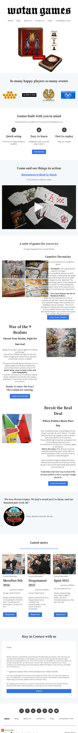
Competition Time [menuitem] (66, 719)
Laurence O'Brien (16, 590)
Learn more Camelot (58, 317)
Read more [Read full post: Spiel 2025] (60, 615)
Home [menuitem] (7, 719)
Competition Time (63, 21)
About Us (28, 21)
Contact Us (39, 21)
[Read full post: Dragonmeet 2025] (38, 564)
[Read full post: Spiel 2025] (64, 564)
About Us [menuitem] (27, 719)
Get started (39, 152)
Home (10, 21)
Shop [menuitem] (52, 719)
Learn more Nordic (20, 396)
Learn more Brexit (58, 483)
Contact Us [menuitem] (40, 719)
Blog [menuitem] (16, 719)
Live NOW (39, 57)
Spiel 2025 (61, 581)
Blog (18, 21)
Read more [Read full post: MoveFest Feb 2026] (10, 615)
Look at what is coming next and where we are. (39, 548)
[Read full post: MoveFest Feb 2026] (13, 564)
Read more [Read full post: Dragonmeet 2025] (35, 615)
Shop (50, 21)
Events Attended (10, 576)
